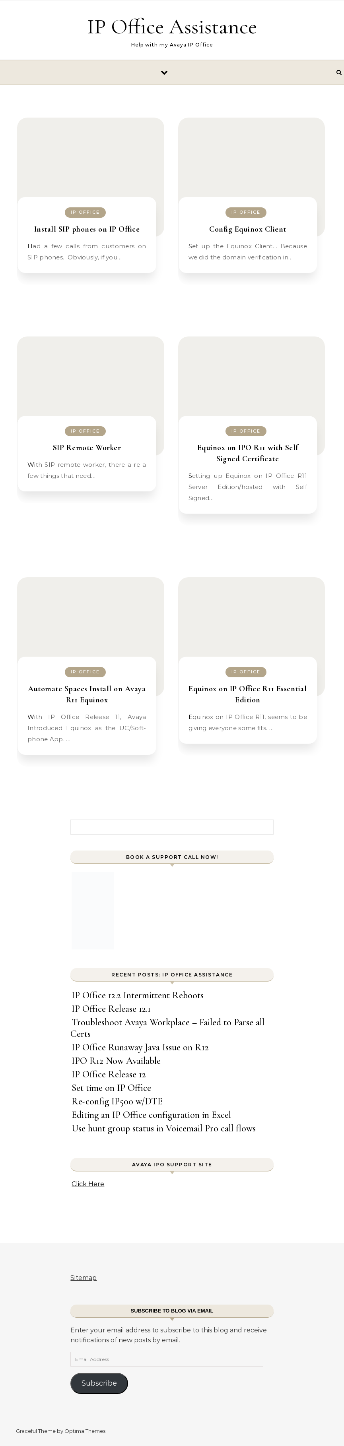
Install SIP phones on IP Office (87, 229)
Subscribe (99, 1383)
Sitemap (83, 1278)
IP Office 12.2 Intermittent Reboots (138, 995)
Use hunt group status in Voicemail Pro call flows (164, 1128)
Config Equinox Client (247, 229)
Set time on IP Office (111, 1088)
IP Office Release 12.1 (111, 1009)
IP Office (85, 212)
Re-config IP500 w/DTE (117, 1101)
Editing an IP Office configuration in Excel (151, 1115)
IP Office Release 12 (109, 1074)
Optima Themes (84, 1431)
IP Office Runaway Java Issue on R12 (140, 1047)
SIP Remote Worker (87, 447)
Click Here (88, 1184)
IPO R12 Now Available (116, 1061)
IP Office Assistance (172, 26)
